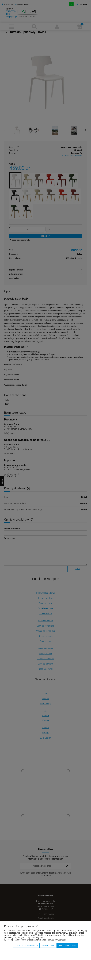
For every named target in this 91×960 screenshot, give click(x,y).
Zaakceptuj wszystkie (67, 945)
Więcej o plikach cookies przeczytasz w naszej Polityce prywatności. (35, 940)
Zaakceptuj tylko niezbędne (26, 945)
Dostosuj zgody (48, 945)
